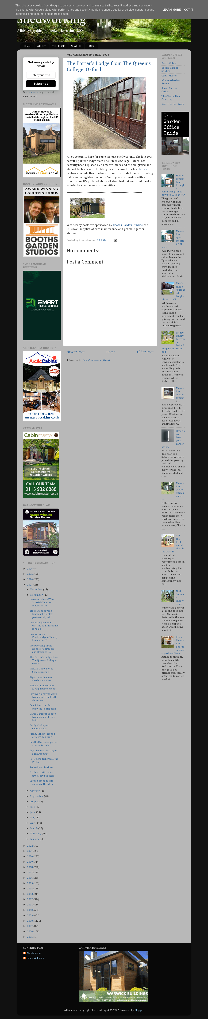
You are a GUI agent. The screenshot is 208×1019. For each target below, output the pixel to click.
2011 (30, 904)
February (36, 833)
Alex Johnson (33, 953)
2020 (30, 856)
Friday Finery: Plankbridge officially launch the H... (44, 637)
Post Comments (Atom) (96, 360)
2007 (30, 926)
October (35, 790)
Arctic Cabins (169, 63)
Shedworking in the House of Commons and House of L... (42, 648)
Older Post (145, 352)
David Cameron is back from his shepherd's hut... (43, 717)
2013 (30, 894)
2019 (30, 862)
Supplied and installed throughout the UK (42, 116)
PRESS (91, 46)
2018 (30, 867)
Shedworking (51, 20)
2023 (30, 584)
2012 (30, 899)
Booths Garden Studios (127, 225)
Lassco (143, 169)
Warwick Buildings (172, 104)
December (36, 589)
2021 (30, 851)
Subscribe (40, 83)
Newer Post (76, 352)
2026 (30, 568)
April (33, 823)
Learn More (172, 9)
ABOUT (41, 46)
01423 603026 (42, 120)
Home (27, 46)
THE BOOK (58, 46)
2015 (30, 883)
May (33, 817)
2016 (30, 878)
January (35, 839)
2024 (30, 579)
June (33, 812)
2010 (30, 910)
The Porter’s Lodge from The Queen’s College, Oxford (44, 660)
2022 (30, 845)
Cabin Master (169, 75)
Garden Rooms (40, 111)
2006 (30, 931)
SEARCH (76, 46)
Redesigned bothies (41, 767)
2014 (30, 888)
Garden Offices (34, 114)
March (34, 828)
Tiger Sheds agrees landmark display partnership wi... (41, 614)
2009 (30, 915)
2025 (30, 574)
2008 (30, 921)
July (33, 807)
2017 (30, 872)
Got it (188, 9)
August (34, 801)
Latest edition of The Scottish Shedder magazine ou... (42, 602)
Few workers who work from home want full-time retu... (43, 697)
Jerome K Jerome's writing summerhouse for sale (44, 625)
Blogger (139, 1010)
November (36, 595)
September (37, 796)
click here (32, 92)
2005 (30, 937)
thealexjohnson (35, 958)
